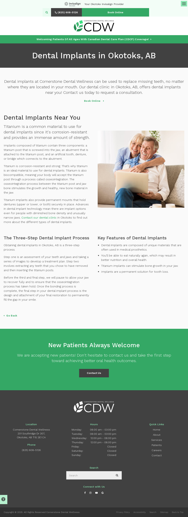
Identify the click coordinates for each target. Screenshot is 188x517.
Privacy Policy (123, 512)
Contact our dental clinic (39, 217)
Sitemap (164, 512)
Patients (157, 445)
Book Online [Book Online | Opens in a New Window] (116, 12)
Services (156, 439)
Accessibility (139, 512)
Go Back (11, 315)
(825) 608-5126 (31, 450)
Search (152, 512)
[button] (174, 64)
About (156, 434)
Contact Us (94, 372)
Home (156, 429)
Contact (157, 455)
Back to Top (177, 512)
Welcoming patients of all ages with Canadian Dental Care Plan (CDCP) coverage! (93, 39)
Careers (157, 450)
